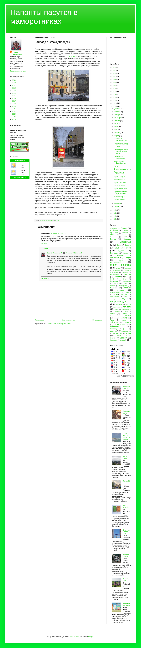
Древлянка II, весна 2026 (126, 532)
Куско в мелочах (120, 183)
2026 (115, 67)
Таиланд (123, 318)
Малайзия (113, 288)
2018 (14, 104)
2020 (115, 85)
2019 (14, 106)
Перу (123, 299)
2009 (14, 80)
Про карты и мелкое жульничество (121, 192)
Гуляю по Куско (119, 186)
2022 (14, 111)
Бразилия (125, 241)
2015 (14, 96)
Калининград (114, 274)
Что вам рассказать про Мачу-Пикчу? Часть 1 (121, 151)
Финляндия (114, 329)
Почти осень (125, 457)
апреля (117, 133)
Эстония (123, 338)
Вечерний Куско (119, 197)
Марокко (127, 288)
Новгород (124, 294)
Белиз (125, 237)
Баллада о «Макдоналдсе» (120, 139)
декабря (117, 109)
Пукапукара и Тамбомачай (119, 173)
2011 (14, 85)
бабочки (125, 232)
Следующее (39, 320)
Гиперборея (114, 258)
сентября (118, 118)
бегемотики (114, 237)
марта (116, 136)
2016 (14, 98)
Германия (120, 255)
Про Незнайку (126, 506)
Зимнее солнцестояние (122, 169)
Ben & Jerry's (71, 56)
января (117, 206)
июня (116, 127)
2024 (14, 117)
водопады (121, 251)
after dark (123, 340)
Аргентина (114, 233)
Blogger (90, 637)
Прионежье (116, 311)
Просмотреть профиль (18, 71)
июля (116, 124)
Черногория (117, 333)
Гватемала (127, 253)
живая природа (120, 264)
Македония (123, 286)
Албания (114, 230)
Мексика (120, 290)
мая (116, 130)
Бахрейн (124, 235)
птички (112, 313)
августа (117, 121)
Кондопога (114, 281)
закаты (117, 268)
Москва (128, 292)
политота (127, 307)
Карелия (117, 277)
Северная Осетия (115, 316)
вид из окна (123, 247)
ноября (117, 112)
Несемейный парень (126, 604)
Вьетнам (114, 253)
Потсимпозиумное (126, 387)
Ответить (44, 244)
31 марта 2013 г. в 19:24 (74, 253)
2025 (14, 119)
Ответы (45, 248)
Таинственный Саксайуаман (119, 162)
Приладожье (126, 309)
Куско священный (120, 189)
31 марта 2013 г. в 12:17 (59, 233)
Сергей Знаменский (54, 253)
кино (112, 279)
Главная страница (68, 320)
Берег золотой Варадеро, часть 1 (126, 436)
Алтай (126, 230)
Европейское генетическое (119, 157)
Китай (125, 279)
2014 (14, 93)
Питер (128, 305)
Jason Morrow (74, 637)
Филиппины (115, 327)
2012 (14, 88)
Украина (128, 322)
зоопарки (116, 270)
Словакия (127, 316)
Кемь (126, 277)
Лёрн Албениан (119, 180)
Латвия (112, 286)
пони (116, 309)
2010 (14, 83)
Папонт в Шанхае (126, 555)
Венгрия (128, 245)
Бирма (113, 239)
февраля (117, 203)
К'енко (116, 166)
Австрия (124, 228)
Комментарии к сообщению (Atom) (59, 324)
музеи (116, 294)
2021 (14, 109)
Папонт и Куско (119, 200)
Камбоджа (127, 274)
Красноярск (127, 281)
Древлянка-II (115, 262)
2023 (14, 114)
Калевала (125, 272)
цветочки (113, 331)
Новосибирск (114, 296)
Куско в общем (119, 177)
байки (112, 235)
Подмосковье (116, 307)
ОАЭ (125, 296)
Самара (124, 313)
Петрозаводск (20, 160)
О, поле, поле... (126, 580)
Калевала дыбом (126, 412)
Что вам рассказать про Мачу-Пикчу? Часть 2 (121, 145)
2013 (14, 91)
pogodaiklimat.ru (20, 178)
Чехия (128, 333)
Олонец (112, 299)
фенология (120, 324)
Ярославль (113, 340)
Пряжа (126, 311)
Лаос (125, 283)
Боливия (127, 239)
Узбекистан (114, 322)
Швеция (118, 335)
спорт (115, 318)
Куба (116, 283)
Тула (112, 320)
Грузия (120, 260)
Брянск (119, 245)
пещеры (119, 305)
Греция (128, 258)
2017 (14, 101)
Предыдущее (97, 320)
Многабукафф (115, 292)
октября (117, 115)
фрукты (125, 329)
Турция (124, 320)
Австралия (113, 228)
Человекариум (125, 331)
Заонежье (127, 268)
